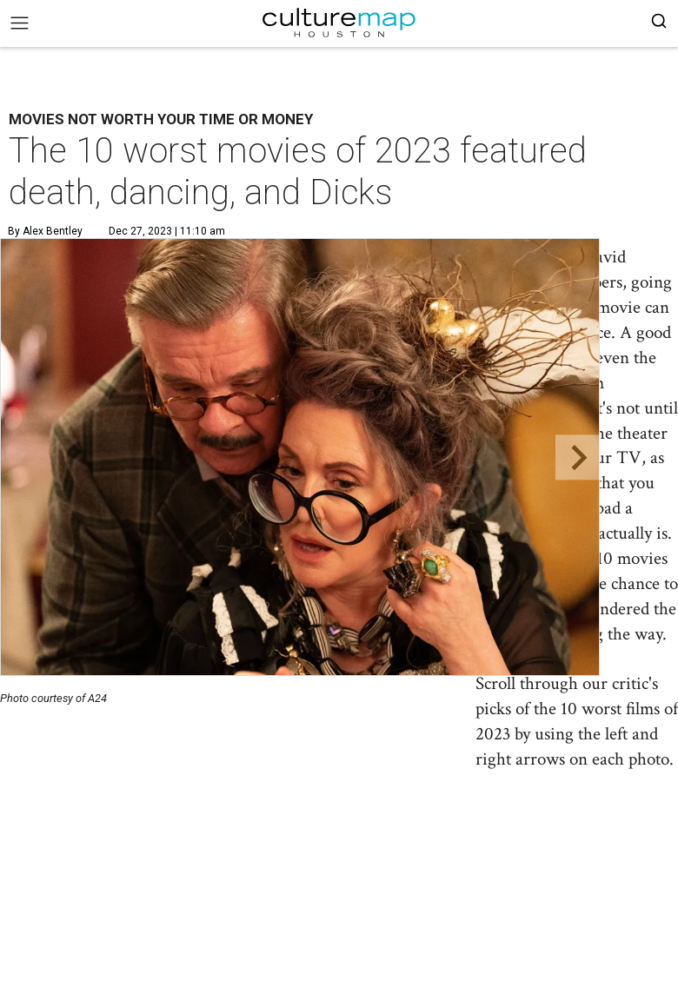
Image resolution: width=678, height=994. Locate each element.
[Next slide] (577, 457)
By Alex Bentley (45, 231)
